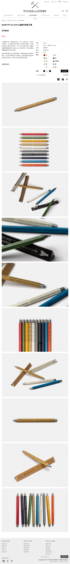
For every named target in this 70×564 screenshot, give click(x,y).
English (65, 1)
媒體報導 (48, 548)
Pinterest (12, 561)
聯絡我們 (48, 554)
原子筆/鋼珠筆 (20, 20)
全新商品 (4, 544)
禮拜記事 (48, 546)
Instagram (4, 561)
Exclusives (21, 16)
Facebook (8, 561)
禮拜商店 (4, 20)
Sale (64, 16)
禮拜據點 (48, 550)
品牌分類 (4, 552)
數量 (37, 71)
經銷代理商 (49, 552)
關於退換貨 (27, 546)
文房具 (9, 20)
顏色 (37, 54)
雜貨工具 (4, 550)
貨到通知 (64, 71)
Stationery (33, 16)
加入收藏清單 (41, 75)
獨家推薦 (4, 546)
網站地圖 (26, 552)
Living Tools (45, 16)
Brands (56, 16)
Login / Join (54, 1)
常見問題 (65, 75)
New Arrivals (8, 16)
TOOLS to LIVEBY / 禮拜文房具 (35, 11)
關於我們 (48, 544)
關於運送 (26, 544)
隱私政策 (26, 550)
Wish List (46, 1)
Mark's (14, 20)
